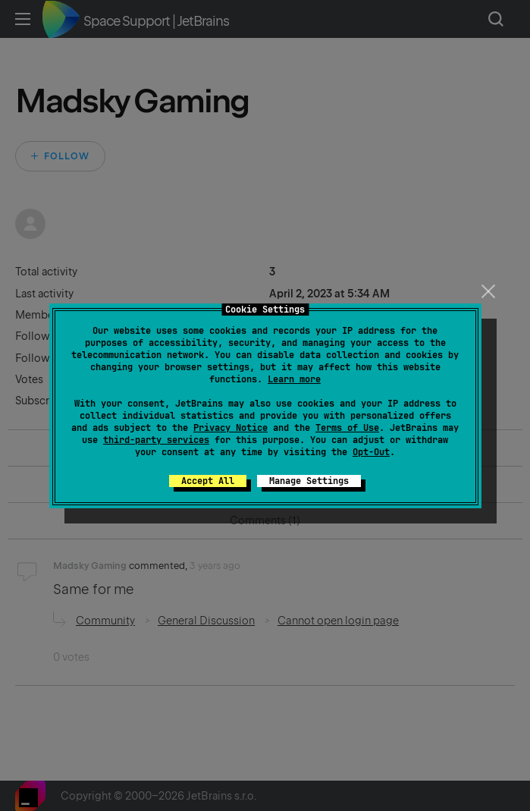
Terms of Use (347, 428)
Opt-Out (371, 452)
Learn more (294, 379)
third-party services (156, 440)
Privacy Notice (230, 428)
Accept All (207, 481)
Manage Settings (309, 481)
